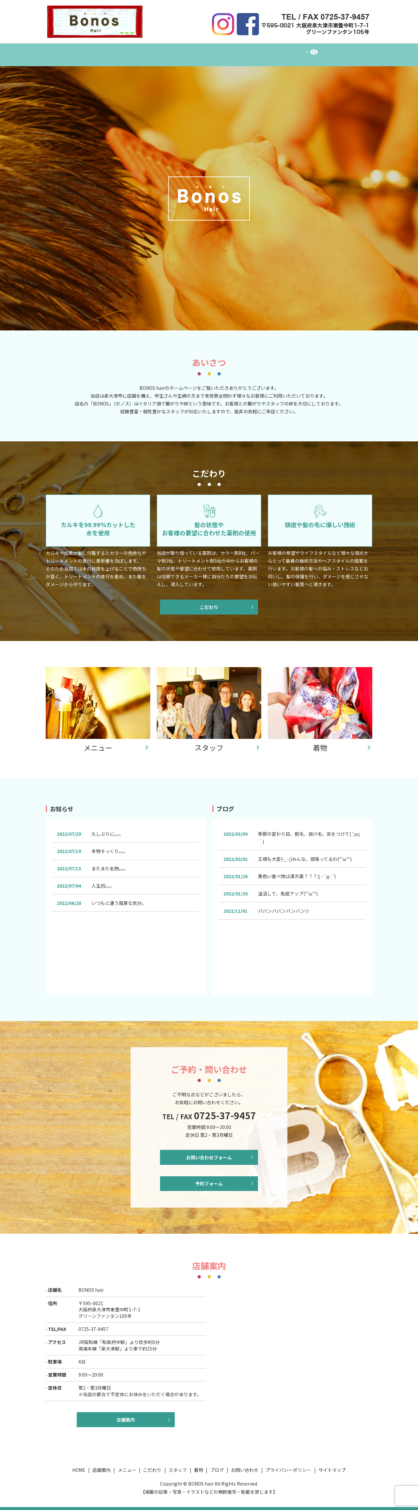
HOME (92, 51)
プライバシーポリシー (288, 1470)
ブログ (270, 51)
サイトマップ (332, 1470)
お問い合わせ (304, 51)
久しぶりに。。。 (107, 829)
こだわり (186, 51)
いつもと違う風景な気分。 (118, 898)
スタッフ (218, 51)
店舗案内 (122, 51)
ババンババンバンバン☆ (284, 906)
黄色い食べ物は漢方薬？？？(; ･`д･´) (297, 872)
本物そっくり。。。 (109, 847)
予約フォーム (209, 1182)
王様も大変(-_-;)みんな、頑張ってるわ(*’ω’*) (305, 854)
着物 (245, 51)
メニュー (154, 51)
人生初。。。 (102, 881)
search (335, 51)
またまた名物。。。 (109, 864)
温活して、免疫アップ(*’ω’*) (288, 889)
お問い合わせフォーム (209, 1154)
